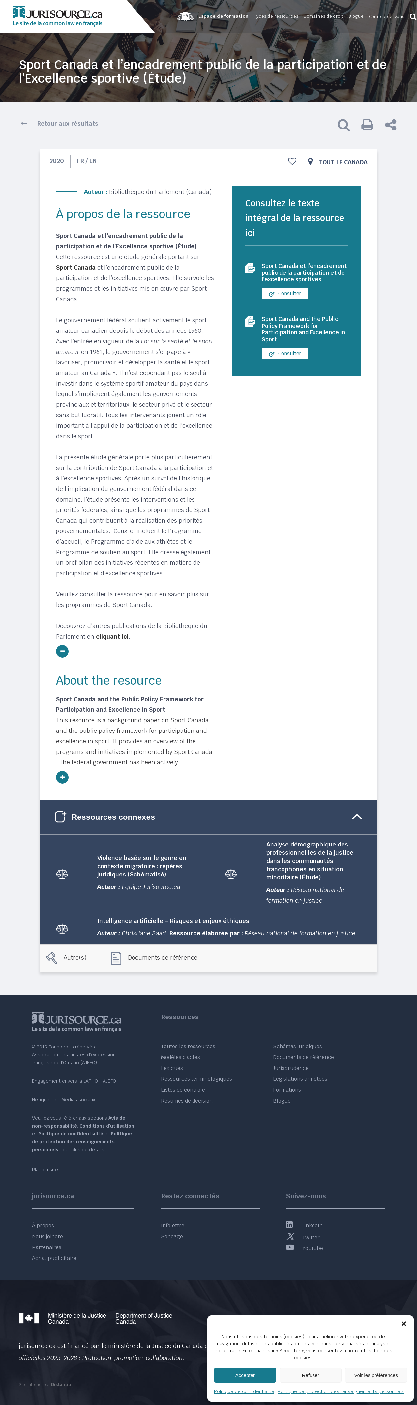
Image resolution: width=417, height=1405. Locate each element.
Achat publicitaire (54, 1258)
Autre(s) (75, 957)
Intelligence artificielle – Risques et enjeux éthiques (173, 921)
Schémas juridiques (297, 1046)
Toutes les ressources (188, 1046)
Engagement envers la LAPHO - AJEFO (74, 1081)
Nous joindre (47, 1236)
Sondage (172, 1236)
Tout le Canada (343, 162)
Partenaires (46, 1247)
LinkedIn (304, 1225)
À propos (43, 1225)
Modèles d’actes (180, 1057)
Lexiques (172, 1068)
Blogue (282, 1100)
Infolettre (172, 1225)
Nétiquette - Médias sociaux (63, 1100)
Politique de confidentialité (244, 1391)
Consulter (285, 304)
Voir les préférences (376, 1375)
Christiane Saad (144, 933)
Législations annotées (300, 1078)
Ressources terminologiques (196, 1078)
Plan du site (45, 1170)
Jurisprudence (291, 1068)
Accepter (245, 1375)
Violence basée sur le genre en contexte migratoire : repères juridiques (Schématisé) (141, 866)
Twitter (303, 1237)
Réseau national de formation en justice (300, 933)
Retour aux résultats (67, 123)
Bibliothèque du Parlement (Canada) (160, 192)
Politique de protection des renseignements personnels (341, 1391)
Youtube (304, 1248)
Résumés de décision (187, 1100)
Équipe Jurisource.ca (151, 887)
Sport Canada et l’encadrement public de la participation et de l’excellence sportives (304, 278)
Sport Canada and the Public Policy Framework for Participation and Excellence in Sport (301, 343)
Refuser (310, 1375)
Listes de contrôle (183, 1089)
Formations (287, 1089)
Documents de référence (162, 957)
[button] (404, 1323)
